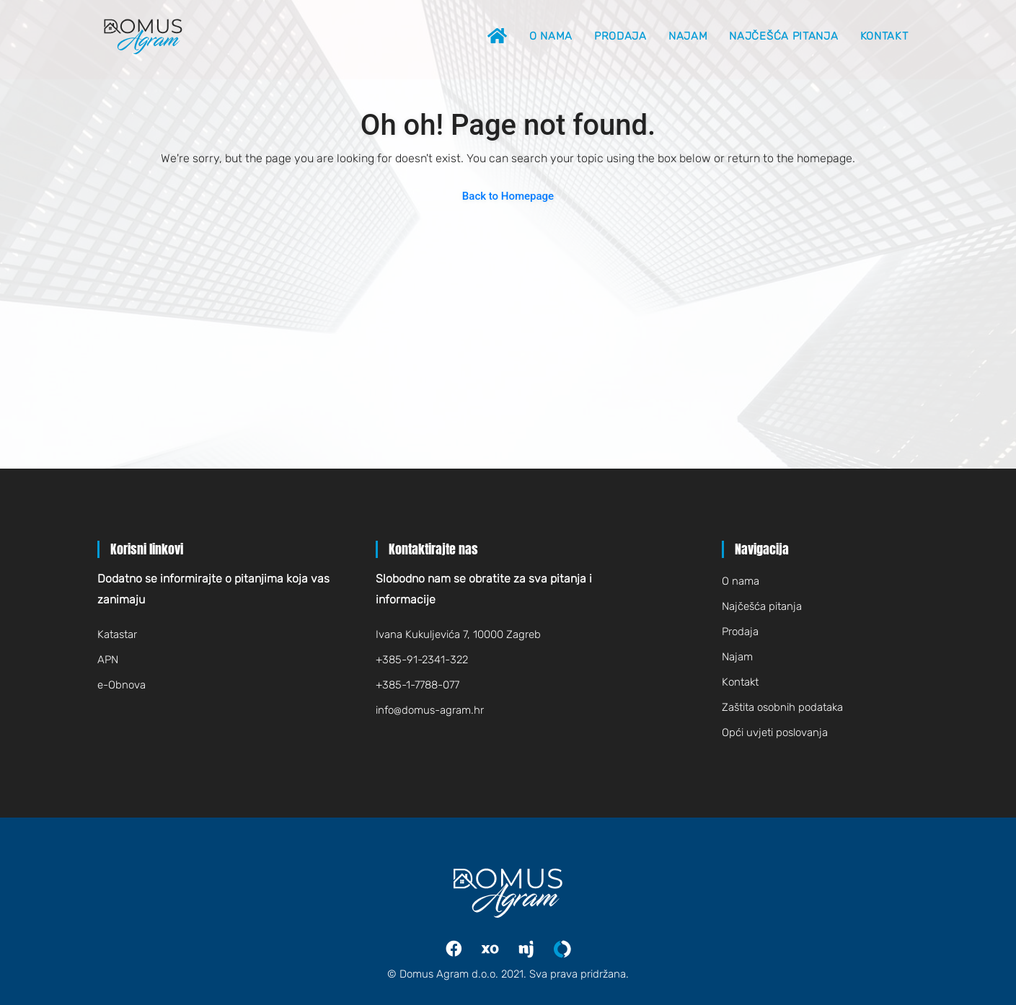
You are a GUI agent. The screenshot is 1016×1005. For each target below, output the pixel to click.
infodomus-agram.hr (430, 710)
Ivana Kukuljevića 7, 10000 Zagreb (458, 634)
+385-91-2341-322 (422, 659)
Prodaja (620, 36)
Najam (688, 36)
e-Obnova (121, 684)
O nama (551, 36)
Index (500, 949)
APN (107, 659)
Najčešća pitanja (783, 36)
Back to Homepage (508, 196)
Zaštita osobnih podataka (782, 707)
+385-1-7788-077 (417, 684)
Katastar (117, 634)
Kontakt (884, 36)
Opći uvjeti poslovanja (775, 732)
